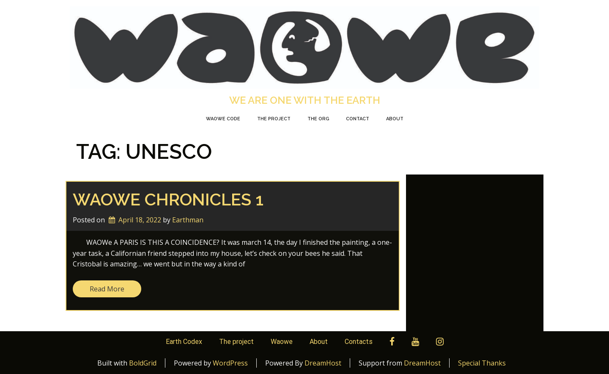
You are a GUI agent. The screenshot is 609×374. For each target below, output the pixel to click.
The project (236, 342)
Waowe (282, 342)
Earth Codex (184, 342)
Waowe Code (223, 119)
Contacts (359, 342)
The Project (274, 119)
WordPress (230, 363)
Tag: (144, 151)
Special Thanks (482, 363)
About (394, 119)
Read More (107, 289)
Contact (357, 119)
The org (318, 119)
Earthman (187, 219)
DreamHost (322, 363)
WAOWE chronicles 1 (168, 199)
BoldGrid (142, 363)
